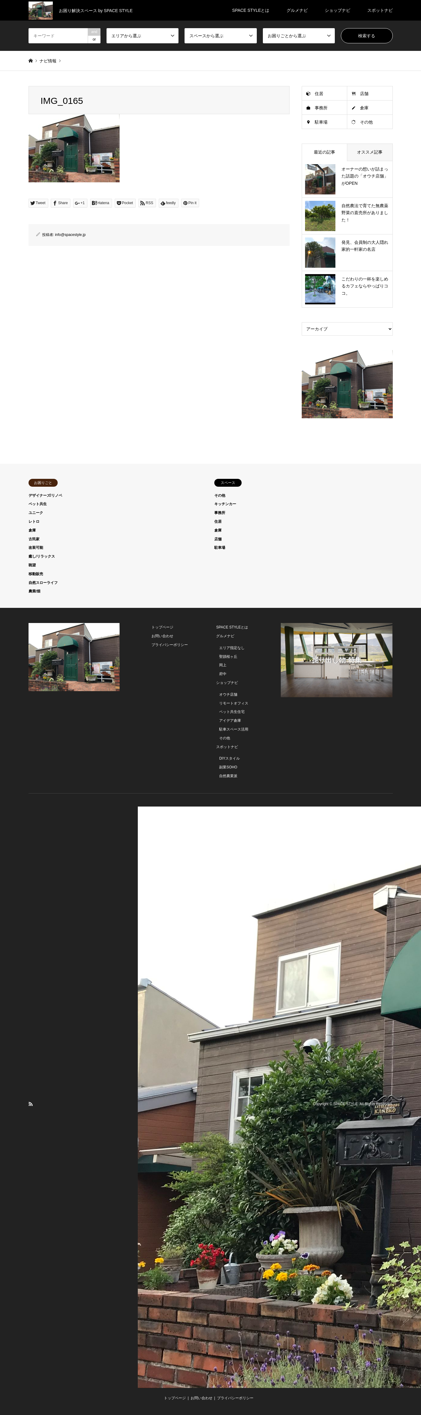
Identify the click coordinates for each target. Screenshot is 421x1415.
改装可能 (36, 547)
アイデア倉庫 (230, 720)
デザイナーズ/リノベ (45, 495)
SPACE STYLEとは (251, 10)
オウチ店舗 (228, 694)
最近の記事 (324, 152)
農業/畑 (34, 591)
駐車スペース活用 (233, 729)
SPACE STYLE (345, 1104)
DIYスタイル (229, 758)
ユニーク (36, 513)
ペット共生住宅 (232, 712)
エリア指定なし (232, 648)
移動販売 (36, 574)
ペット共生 (38, 504)
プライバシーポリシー (169, 645)
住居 (319, 93)
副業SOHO (228, 767)
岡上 (222, 665)
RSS (31, 1104)
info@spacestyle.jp (70, 235)
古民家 (34, 539)
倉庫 (364, 107)
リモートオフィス (233, 703)
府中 (222, 674)
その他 (366, 122)
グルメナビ (297, 10)
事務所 (321, 107)
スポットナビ (380, 10)
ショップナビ (337, 10)
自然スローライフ (43, 583)
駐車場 (321, 122)
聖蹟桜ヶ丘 (228, 656)
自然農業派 (228, 776)
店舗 (364, 93)
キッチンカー (225, 504)
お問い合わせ (162, 636)
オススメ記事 (369, 152)
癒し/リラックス (42, 556)
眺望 (32, 565)
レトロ (34, 521)
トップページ (162, 627)
